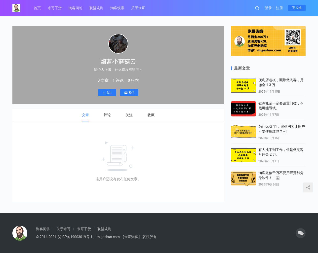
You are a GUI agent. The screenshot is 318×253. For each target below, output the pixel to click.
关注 (106, 92)
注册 (279, 8)
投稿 (297, 8)
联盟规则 (96, 8)
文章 (83, 114)
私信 (128, 92)
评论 (105, 114)
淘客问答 (75, 8)
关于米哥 (138, 8)
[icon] (301, 233)
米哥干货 (55, 8)
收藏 (149, 114)
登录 (268, 8)
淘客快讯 (117, 8)
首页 (37, 8)
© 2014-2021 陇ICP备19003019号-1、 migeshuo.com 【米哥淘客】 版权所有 (96, 237)
